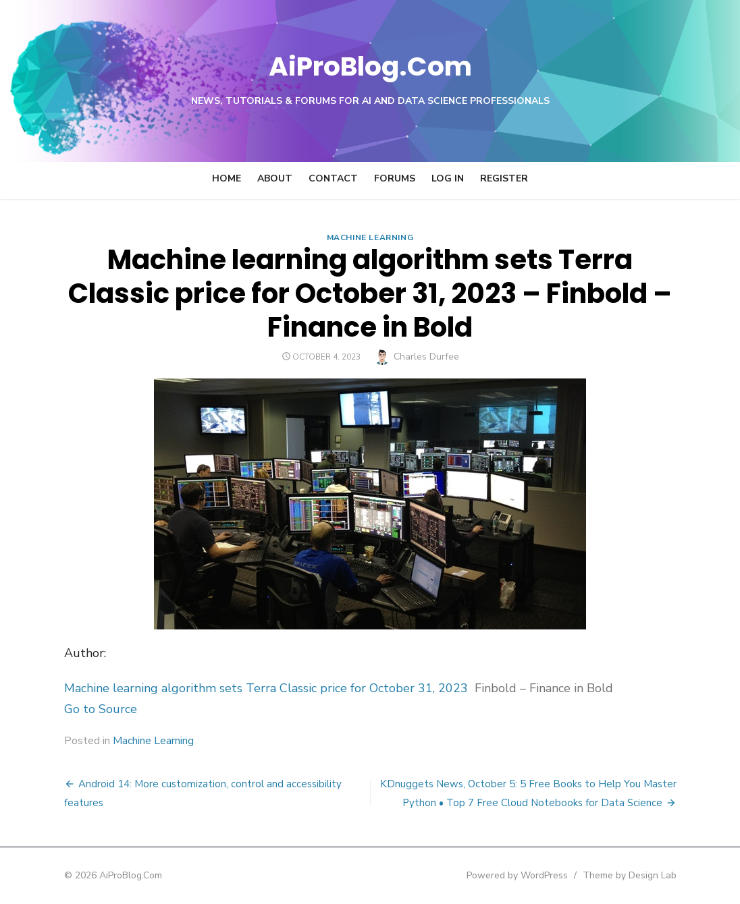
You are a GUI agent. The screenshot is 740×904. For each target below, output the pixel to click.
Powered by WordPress (541, 875)
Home (226, 178)
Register (504, 178)
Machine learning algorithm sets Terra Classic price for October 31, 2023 (241, 688)
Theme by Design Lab (654, 875)
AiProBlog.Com (370, 64)
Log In (447, 178)
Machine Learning (370, 237)
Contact (333, 178)
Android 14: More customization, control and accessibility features (206, 784)
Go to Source (75, 709)
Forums (394, 178)
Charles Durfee (426, 356)
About (274, 178)
